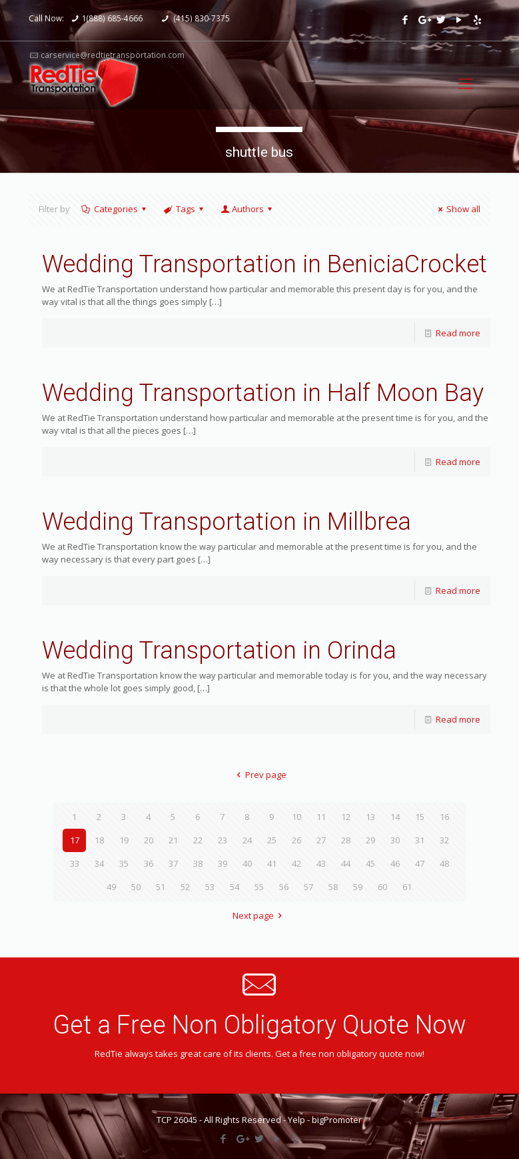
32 (444, 840)
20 (148, 840)
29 (370, 840)
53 (210, 887)
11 (321, 817)
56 (283, 887)
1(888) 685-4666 (112, 18)
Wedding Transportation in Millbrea (226, 522)
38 (198, 863)
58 (333, 887)
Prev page (259, 775)
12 (345, 817)
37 (173, 863)
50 (136, 887)
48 (444, 863)
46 (395, 863)
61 (407, 887)
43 (321, 863)
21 (173, 840)
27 (321, 840)
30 (395, 840)
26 (296, 840)
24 (247, 840)
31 (419, 840)
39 (222, 863)
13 (370, 817)
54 (234, 887)
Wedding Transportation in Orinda (219, 651)
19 (124, 840)
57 (308, 887)
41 (271, 863)
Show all (457, 209)
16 (444, 817)
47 (419, 863)
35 (124, 863)
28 (345, 840)
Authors (247, 209)
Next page (259, 915)
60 (382, 887)
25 (271, 840)
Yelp (296, 1120)
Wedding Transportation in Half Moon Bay (263, 393)
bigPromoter (337, 1120)
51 (160, 887)
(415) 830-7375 (201, 18)
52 (185, 887)
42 (296, 863)
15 (419, 817)
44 (345, 863)
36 (148, 863)
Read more (458, 333)
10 (296, 817)
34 (99, 863)
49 (111, 887)
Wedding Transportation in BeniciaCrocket (264, 264)
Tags (184, 209)
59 (357, 887)
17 (74, 840)
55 (259, 887)
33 (74, 863)
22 (198, 840)
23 (222, 840)
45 (370, 863)
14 (395, 817)
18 (99, 840)
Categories (115, 209)
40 (247, 863)
